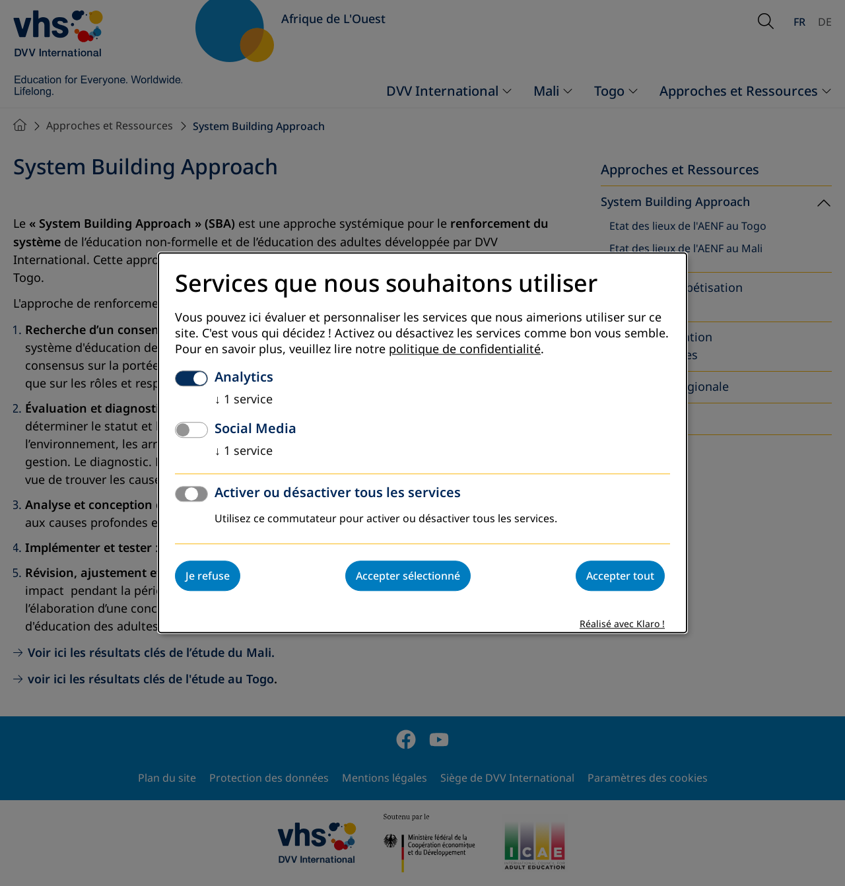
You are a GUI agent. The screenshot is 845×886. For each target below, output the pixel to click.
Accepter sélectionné (408, 576)
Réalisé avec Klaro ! (622, 625)
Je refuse (208, 576)
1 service (244, 400)
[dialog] (422, 442)
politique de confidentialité (465, 349)
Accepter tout (620, 576)
